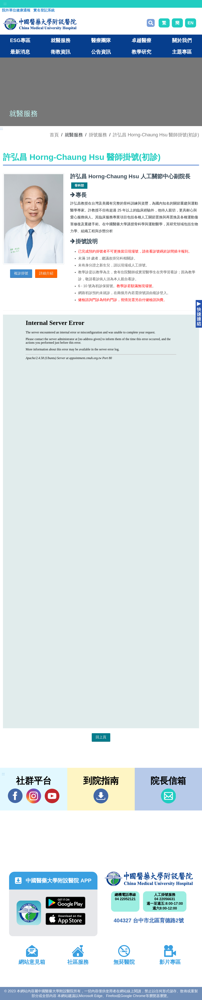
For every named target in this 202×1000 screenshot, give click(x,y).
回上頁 (101, 737)
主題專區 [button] (182, 52)
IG (33, 796)
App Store (65, 919)
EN (191, 22)
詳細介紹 (46, 273)
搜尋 (151, 23)
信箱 (168, 796)
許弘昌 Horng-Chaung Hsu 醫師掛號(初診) (156, 134)
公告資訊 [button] (101, 52)
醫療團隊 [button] (101, 40)
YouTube (52, 796)
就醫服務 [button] (60, 40)
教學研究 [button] (141, 52)
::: (5, 4)
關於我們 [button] (182, 40)
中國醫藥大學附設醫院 (149, 879)
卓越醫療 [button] (141, 40)
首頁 (54, 134)
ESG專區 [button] (20, 40)
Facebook (15, 796)
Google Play (65, 903)
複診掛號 (21, 273)
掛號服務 (98, 134)
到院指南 (101, 796)
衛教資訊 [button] (60, 52)
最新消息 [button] (20, 52)
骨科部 (79, 185)
